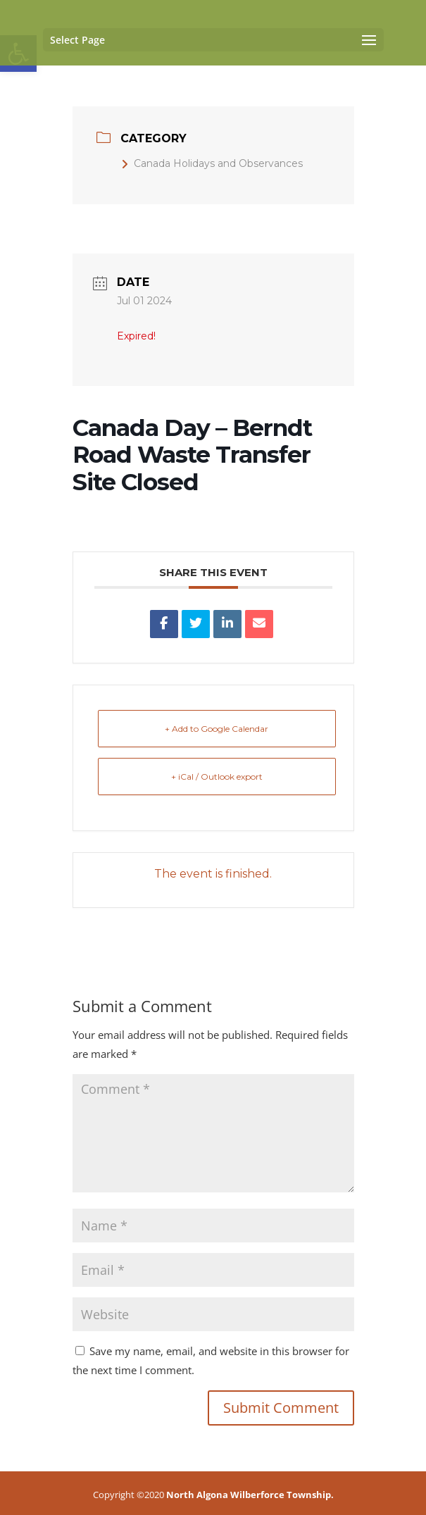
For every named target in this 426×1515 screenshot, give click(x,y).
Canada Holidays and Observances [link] (212, 163)
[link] (164, 624)
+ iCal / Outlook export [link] (217, 776)
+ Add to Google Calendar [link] (216, 728)
